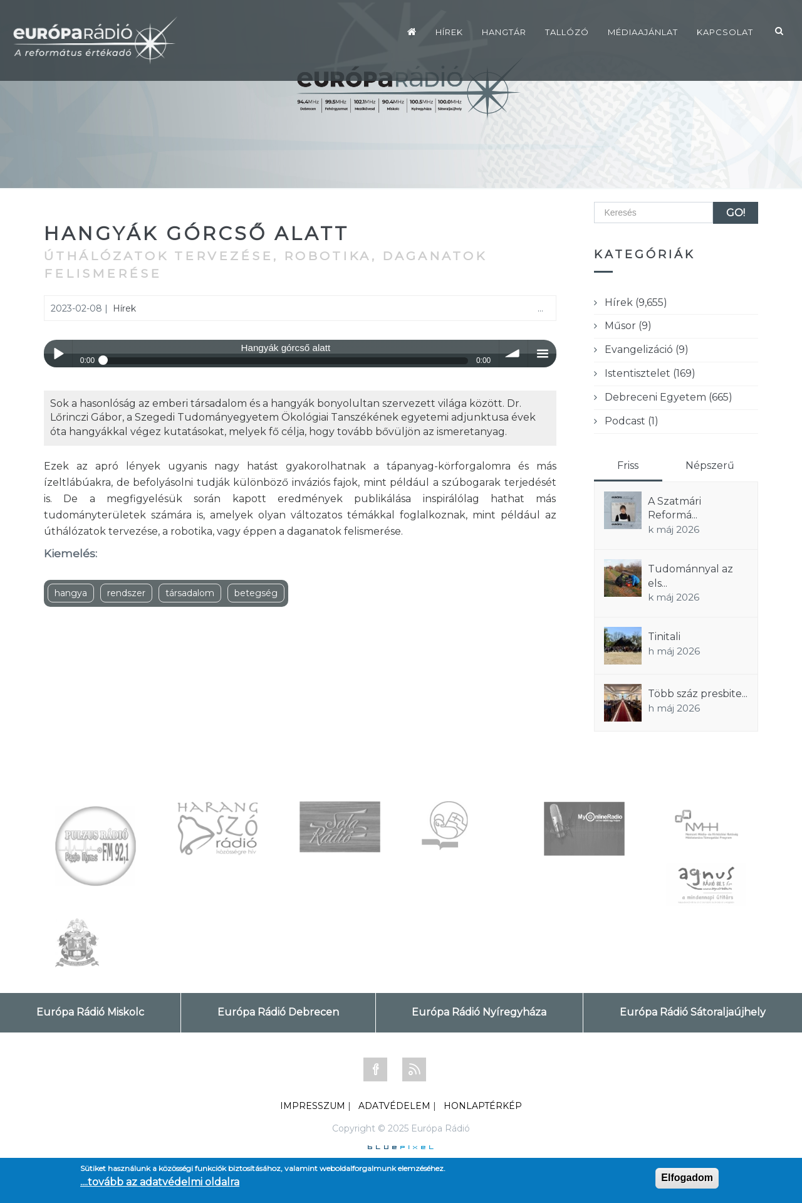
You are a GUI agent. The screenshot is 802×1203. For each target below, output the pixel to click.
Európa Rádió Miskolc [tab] (90, 1012)
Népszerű (709, 465)
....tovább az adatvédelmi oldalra (159, 1182)
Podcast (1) (632, 421)
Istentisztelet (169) (650, 373)
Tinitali (664, 637)
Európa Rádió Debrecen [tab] (278, 1012)
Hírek (449, 32)
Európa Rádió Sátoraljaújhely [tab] (693, 1012)
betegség (256, 593)
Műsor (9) (628, 326)
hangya (71, 593)
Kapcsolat (725, 32)
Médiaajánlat (643, 32)
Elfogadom (687, 1177)
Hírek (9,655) (636, 302)
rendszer (126, 593)
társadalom (189, 593)
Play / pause (58, 354)
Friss (627, 465)
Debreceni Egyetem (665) (668, 397)
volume (513, 354)
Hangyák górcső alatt (196, 233)
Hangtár (504, 32)
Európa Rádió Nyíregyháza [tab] (479, 1012)
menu (542, 354)
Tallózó (567, 32)
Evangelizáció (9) (647, 349)
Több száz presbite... (697, 694)
